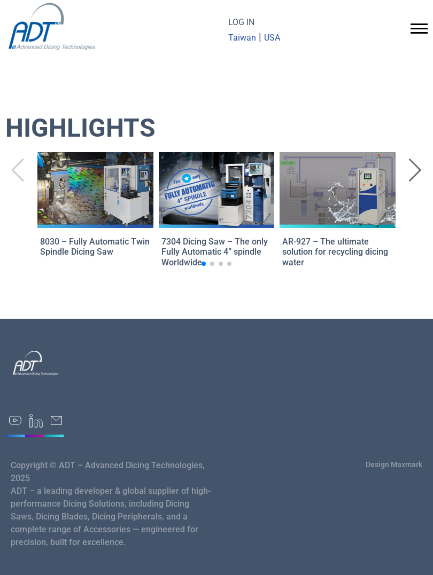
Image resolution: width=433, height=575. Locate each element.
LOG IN (241, 22)
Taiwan (242, 38)
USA (272, 38)
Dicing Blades (62, 516)
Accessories (106, 529)
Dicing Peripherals (127, 516)
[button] (415, 170)
